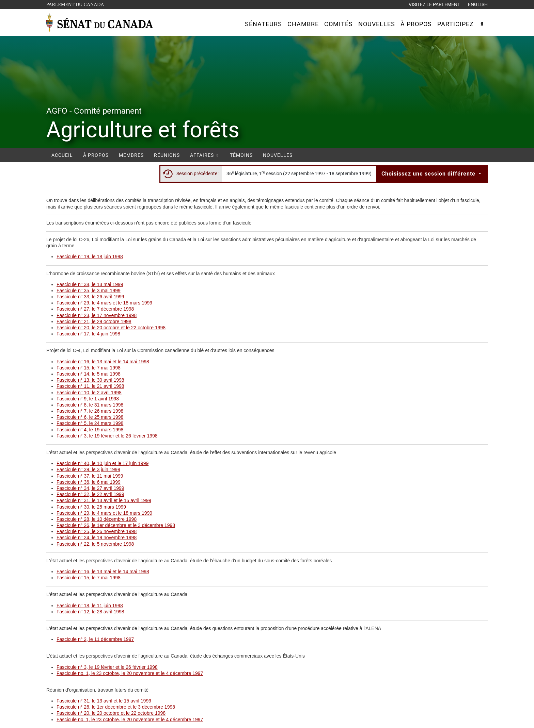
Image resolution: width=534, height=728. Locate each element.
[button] (263, 24)
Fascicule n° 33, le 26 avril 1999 (90, 296)
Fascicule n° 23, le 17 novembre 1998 (97, 315)
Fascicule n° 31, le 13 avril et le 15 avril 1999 (104, 500)
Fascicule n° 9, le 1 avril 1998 (88, 398)
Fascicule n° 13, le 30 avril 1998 (90, 380)
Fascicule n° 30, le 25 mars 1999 (91, 507)
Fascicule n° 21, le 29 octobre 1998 (94, 321)
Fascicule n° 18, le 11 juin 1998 (90, 605)
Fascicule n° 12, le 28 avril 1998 (90, 611)
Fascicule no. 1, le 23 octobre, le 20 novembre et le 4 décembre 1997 (130, 673)
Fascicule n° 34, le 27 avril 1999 (90, 488)
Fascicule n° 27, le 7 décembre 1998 (95, 309)
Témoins (241, 155)
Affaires (205, 155)
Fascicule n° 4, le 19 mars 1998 (90, 429)
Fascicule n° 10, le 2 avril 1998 (89, 392)
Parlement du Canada (77, 4)
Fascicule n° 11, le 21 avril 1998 (90, 386)
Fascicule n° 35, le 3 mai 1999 (89, 290)
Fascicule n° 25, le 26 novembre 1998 (97, 531)
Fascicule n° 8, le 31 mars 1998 (90, 405)
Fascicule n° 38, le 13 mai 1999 (90, 284)
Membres (131, 155)
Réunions (167, 155)
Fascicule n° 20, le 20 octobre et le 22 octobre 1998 (111, 327)
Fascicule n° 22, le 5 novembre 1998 (95, 544)
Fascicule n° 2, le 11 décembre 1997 (95, 639)
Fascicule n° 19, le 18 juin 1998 (90, 256)
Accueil (62, 155)
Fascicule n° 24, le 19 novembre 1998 (97, 537)
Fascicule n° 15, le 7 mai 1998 (89, 367)
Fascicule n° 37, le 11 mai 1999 (90, 476)
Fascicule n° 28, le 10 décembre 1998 (97, 519)
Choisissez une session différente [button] (429, 173)
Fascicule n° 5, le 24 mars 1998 (90, 423)
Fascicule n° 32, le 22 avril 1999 (90, 494)
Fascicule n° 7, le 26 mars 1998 (90, 411)
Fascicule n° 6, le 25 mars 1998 (90, 417)
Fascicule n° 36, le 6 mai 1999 (89, 482)
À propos (96, 155)
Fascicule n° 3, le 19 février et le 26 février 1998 (107, 436)
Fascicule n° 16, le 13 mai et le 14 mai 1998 (103, 361)
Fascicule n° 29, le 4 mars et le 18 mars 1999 (104, 302)
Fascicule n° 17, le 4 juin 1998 (88, 333)
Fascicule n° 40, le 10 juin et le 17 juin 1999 (102, 463)
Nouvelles (278, 155)
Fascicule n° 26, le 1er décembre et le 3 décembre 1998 (116, 525)
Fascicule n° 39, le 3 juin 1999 (88, 469)
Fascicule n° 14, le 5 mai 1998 (89, 374)
